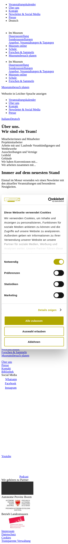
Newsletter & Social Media (24, 14)
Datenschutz (8, 534)
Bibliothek (7, 371)
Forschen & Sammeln (21, 52)
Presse (12, 17)
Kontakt (13, 10)
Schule (13, 49)
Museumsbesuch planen (22, 55)
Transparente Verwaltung (15, 540)
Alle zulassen (34, 320)
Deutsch (13, 20)
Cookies (6, 537)
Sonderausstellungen (21, 39)
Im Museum (16, 32)
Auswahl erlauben (34, 331)
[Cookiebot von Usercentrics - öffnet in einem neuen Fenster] (48, 199)
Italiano (5, 118)
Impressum (7, 531)
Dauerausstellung (19, 36)
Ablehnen (34, 341)
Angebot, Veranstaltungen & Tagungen (31, 42)
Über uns (14, 7)
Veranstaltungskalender (22, 4)
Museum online (18, 45)
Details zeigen (47, 309)
